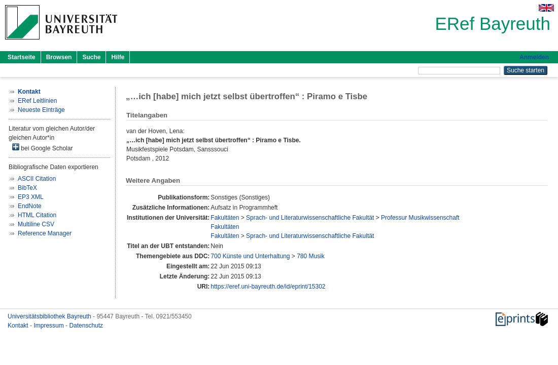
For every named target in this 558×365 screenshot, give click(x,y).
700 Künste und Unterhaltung (250, 256)
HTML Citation (37, 215)
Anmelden (534, 57)
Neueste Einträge (41, 109)
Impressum (49, 325)
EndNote (30, 206)
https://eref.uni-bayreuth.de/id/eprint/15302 (268, 286)
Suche (91, 57)
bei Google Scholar (42, 147)
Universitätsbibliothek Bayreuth (50, 316)
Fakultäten (225, 217)
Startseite (22, 57)
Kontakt (19, 325)
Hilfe (117, 57)
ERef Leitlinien (37, 100)
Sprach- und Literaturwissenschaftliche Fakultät (310, 217)
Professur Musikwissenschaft (420, 217)
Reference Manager (45, 233)
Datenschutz (86, 325)
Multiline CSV (36, 224)
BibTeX (27, 187)
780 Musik (311, 256)
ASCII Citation (37, 178)
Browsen (59, 57)
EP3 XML (31, 196)
